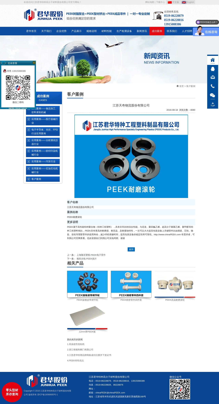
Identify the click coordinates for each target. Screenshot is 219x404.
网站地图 (149, 2)
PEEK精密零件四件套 (131, 300)
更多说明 (72, 222)
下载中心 (160, 2)
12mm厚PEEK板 (87, 331)
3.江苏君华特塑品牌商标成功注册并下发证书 (89, 355)
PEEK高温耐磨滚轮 (175, 300)
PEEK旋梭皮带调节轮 (87, 300)
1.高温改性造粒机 (76, 344)
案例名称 (72, 212)
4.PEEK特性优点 (75, 360)
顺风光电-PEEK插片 (87, 258)
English (188, 2)
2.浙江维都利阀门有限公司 (80, 349)
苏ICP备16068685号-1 (47, 394)
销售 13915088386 (14, 71)
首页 (181, 86)
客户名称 (72, 202)
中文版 (173, 2)
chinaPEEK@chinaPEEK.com (110, 392)
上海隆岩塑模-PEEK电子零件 (91, 255)
